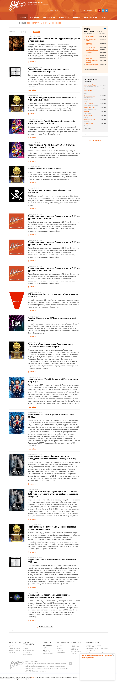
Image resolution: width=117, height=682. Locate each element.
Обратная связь (27, 654)
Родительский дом (89, 96)
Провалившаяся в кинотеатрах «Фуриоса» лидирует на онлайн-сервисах (54, 39)
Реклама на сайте (14, 650)
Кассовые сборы (76, 651)
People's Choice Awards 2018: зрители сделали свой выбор (52, 319)
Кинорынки (60, 650)
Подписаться (87, 10)
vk (106, 10)
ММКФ (42, 23)
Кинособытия (49, 17)
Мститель (86, 111)
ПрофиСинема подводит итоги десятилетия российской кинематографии (48, 70)
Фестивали (60, 645)
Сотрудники (26, 652)
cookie (33, 677)
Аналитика (64, 17)
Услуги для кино (90, 650)
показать (36, 31)
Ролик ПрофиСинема (29, 650)
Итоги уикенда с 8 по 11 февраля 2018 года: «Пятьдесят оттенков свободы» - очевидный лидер (52, 457)
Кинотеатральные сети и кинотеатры (97, 648)
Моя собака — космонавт (90, 44)
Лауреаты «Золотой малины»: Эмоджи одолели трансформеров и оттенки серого (50, 345)
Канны (47, 23)
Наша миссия (27, 647)
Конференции (61, 652)
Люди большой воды (90, 85)
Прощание (89, 52)
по (23, 31)
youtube (99, 10)
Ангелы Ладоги (88, 104)
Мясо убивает (88, 115)
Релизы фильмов (48, 653)
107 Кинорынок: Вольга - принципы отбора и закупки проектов (53, 295)
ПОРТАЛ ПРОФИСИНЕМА (29, 643)
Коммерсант (87, 100)
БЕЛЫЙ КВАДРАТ (33, 23)
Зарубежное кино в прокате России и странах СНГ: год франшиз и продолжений (54, 217)
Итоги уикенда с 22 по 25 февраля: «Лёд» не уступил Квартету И (53, 380)
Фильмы (76, 17)
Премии (59, 647)
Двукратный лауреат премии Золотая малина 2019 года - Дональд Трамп (52, 98)
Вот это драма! (90, 36)
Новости (22, 17)
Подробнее (32, 61)
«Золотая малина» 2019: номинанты (45, 168)
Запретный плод (88, 123)
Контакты (12, 652)
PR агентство (15, 642)
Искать (74, 10)
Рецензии (74, 653)
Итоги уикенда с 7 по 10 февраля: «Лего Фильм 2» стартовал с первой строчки (51, 122)
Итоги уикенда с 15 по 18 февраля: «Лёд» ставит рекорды (51, 415)
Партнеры (26, 648)
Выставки (59, 648)
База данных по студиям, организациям (93, 645)
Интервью (34, 17)
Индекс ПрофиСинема (75, 645)
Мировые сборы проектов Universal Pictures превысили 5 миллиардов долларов (49, 596)
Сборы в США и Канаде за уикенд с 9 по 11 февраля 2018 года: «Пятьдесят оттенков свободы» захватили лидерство (53, 494)
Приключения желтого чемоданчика (90, 89)
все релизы (88, 128)
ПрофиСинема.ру (95, 140)
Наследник (89, 58)
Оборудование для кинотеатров (95, 652)
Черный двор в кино (89, 107)
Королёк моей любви (92, 50)
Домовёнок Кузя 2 (91, 47)
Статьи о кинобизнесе (74, 649)
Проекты (11, 647)
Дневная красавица (89, 119)
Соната (88, 55)
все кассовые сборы (91, 69)
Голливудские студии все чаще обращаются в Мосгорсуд (49, 191)
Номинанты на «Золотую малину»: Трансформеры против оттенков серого (52, 528)
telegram (103, 10)
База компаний (90, 17)
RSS (95, 10)
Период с (11, 31)
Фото (104, 17)
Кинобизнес (56, 23)
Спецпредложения (14, 648)
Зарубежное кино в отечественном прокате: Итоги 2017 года (52, 560)
